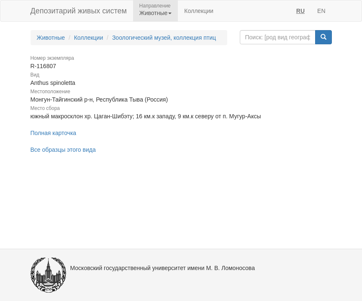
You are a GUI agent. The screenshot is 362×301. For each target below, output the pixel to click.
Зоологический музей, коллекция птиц (164, 37)
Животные (51, 37)
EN (321, 11)
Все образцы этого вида (63, 149)
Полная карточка (54, 133)
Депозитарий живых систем (79, 11)
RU (300, 11)
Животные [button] (155, 13)
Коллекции (198, 11)
